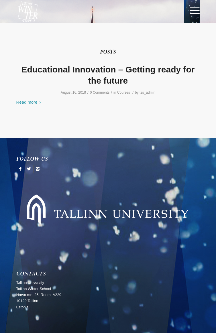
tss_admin (147, 92)
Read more (30, 102)
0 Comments (100, 92)
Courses (123, 92)
